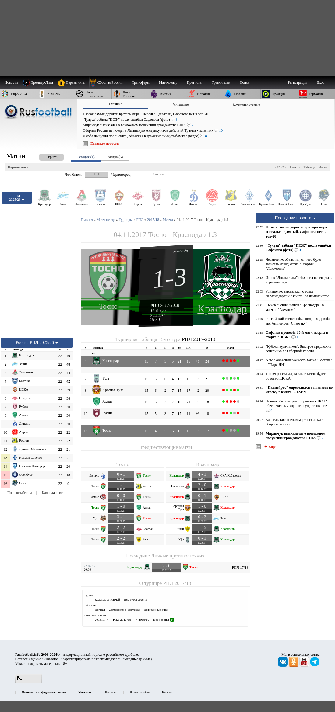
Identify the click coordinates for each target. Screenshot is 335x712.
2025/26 (280, 167)
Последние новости (295, 217)
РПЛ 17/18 (240, 567)
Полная (100, 609)
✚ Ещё (269, 447)
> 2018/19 (142, 619)
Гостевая (134, 609)
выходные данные (137, 659)
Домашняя (116, 609)
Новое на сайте (139, 692)
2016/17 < (102, 619)
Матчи (322, 167)
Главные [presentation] (115, 104)
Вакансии (111, 692)
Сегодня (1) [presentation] (86, 157)
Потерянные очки (156, 609)
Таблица (309, 167)
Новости (295, 167)
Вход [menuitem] (320, 82)
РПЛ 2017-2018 (164, 305)
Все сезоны (163, 619)
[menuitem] (108, 82)
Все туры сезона (135, 599)
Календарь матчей (107, 599)
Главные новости (104, 143)
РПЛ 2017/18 (177, 583)
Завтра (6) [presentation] (115, 157)
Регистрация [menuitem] (297, 82)
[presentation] (45, 156)
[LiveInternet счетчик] (28, 682)
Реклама (167, 692)
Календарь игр (53, 493)
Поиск (244, 82)
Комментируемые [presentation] (246, 104)
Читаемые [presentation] (181, 104)
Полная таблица (19, 493)
